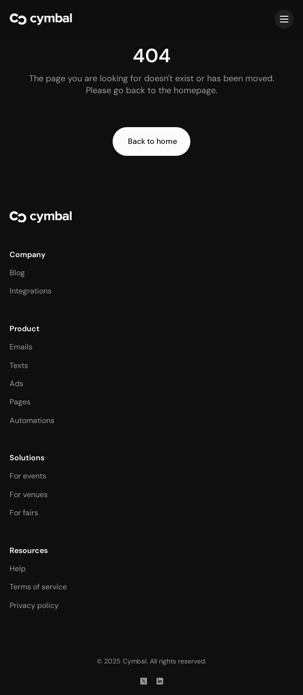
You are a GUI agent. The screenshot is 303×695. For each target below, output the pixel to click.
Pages (20, 402)
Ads (16, 384)
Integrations (31, 291)
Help (18, 569)
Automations (32, 420)
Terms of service (38, 587)
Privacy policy (34, 605)
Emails (21, 347)
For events (28, 476)
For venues (29, 494)
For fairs (24, 513)
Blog (17, 273)
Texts (19, 365)
